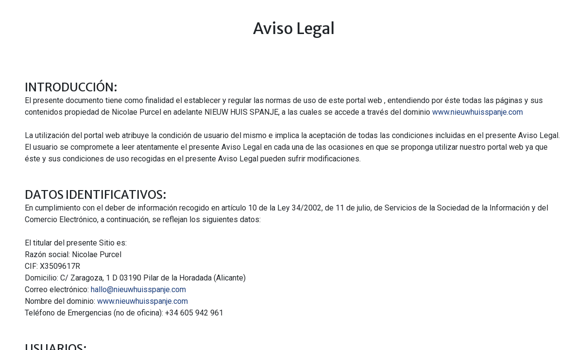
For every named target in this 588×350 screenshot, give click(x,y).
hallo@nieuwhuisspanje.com (138, 289)
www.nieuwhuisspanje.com (477, 112)
